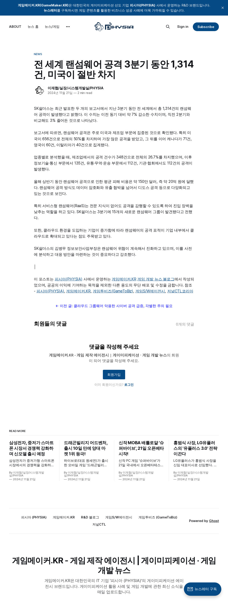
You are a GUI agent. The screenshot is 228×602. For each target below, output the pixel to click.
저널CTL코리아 (180, 291)
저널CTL (99, 524)
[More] (67, 26)
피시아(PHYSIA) (68, 279)
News (38, 54)
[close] (222, 7)
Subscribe (205, 27)
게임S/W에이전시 (150, 291)
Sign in (182, 26)
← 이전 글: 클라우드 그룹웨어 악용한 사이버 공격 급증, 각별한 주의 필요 (113, 306)
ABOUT (15, 26)
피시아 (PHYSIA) (34, 517)
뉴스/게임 (52, 26)
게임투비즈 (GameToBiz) (157, 517)
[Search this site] (167, 26)
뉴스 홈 (33, 26)
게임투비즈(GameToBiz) (113, 291)
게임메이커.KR (124, 279)
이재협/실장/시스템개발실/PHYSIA (76, 88)
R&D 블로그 (90, 517)
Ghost (214, 521)
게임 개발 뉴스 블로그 (155, 279)
